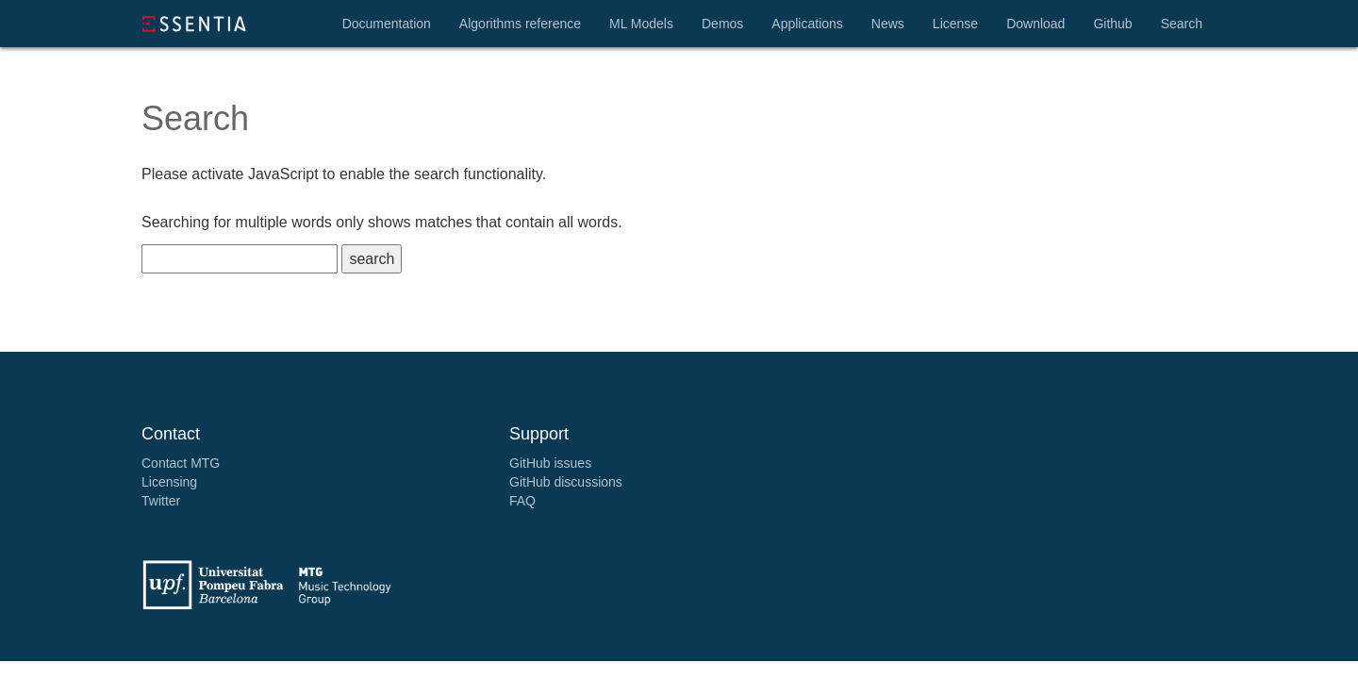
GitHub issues (550, 463)
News (887, 23)
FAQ (522, 500)
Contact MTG (180, 463)
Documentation (386, 23)
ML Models (641, 23)
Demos (722, 23)
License (955, 23)
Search (1181, 23)
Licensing (169, 481)
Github (1112, 23)
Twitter (160, 500)
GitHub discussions (565, 481)
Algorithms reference (520, 23)
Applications (807, 23)
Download (1035, 23)
